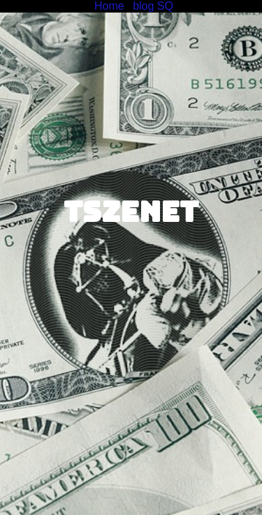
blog (143, 6)
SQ (165, 6)
